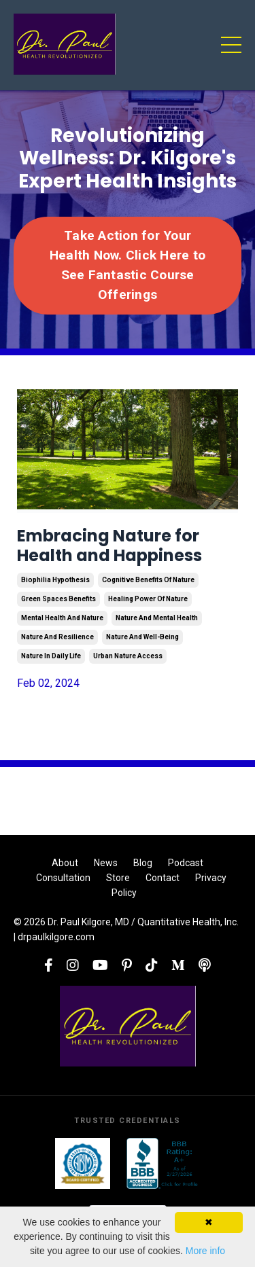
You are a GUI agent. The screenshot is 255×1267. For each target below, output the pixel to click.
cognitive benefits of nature (148, 580)
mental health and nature (62, 618)
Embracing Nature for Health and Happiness (109, 546)
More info (205, 1250)
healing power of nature (148, 599)
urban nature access (128, 656)
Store (118, 877)
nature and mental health (157, 618)
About (65, 862)
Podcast (185, 862)
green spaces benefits (58, 599)
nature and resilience (57, 637)
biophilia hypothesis (55, 580)
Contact (163, 877)
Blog (142, 862)
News (106, 862)
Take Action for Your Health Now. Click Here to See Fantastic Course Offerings (127, 265)
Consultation (63, 877)
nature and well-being (142, 637)
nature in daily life (51, 656)
